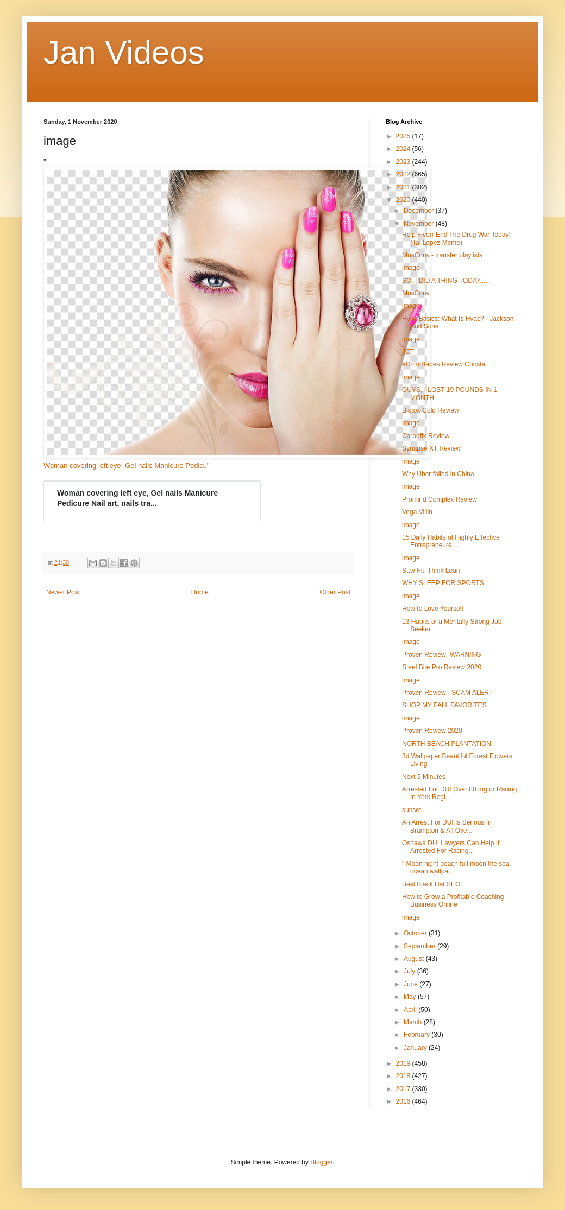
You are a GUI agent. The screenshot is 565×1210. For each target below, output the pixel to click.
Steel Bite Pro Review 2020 (441, 667)
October (416, 933)
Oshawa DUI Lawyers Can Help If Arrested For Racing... (450, 846)
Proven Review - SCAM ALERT (447, 692)
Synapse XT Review (431, 448)
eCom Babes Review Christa (443, 364)
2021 (404, 187)
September (420, 946)
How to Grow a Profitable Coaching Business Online (453, 900)
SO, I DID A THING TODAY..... (445, 280)
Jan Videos (123, 52)
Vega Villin (417, 512)
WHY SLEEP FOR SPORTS (443, 583)
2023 (404, 162)
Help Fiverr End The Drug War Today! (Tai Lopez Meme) (456, 238)
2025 (404, 136)
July (410, 971)
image (411, 267)
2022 (404, 174)
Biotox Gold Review (430, 410)
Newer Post (63, 592)
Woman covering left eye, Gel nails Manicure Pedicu (125, 465)
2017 (404, 1089)
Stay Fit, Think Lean (431, 570)
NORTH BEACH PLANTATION (446, 743)
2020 (404, 200)
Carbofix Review (425, 436)
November (420, 223)
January (416, 1047)
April (411, 1009)
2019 (404, 1063)
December (420, 210)
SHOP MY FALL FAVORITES (444, 705)
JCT (408, 352)
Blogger (321, 1162)
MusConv (416, 293)
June (411, 984)
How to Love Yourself (432, 608)
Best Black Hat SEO (431, 884)
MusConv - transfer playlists (442, 255)
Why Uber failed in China (438, 474)
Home (200, 592)
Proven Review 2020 (432, 730)
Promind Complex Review (439, 499)
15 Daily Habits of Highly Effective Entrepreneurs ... (451, 541)
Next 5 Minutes (423, 777)
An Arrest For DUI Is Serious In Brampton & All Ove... (447, 826)
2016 (404, 1101)
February (417, 1034)
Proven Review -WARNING (441, 654)
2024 (404, 149)
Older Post (334, 592)
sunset (411, 810)
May (411, 996)
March (414, 1022)
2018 (404, 1076)
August (415, 958)
